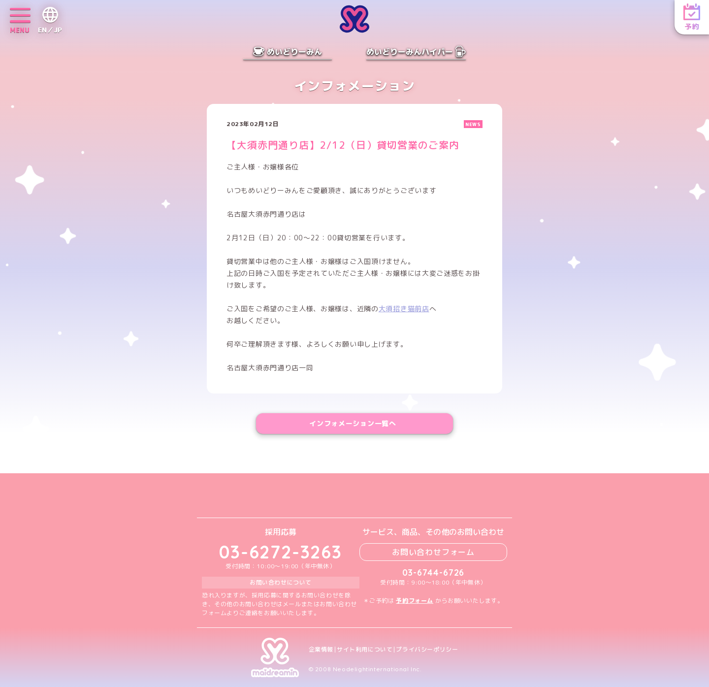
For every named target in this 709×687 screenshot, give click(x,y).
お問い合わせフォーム (433, 552)
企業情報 (321, 649)
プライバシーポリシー (427, 649)
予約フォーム (414, 600)
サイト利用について (364, 649)
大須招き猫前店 (404, 308)
